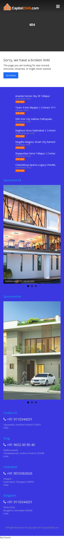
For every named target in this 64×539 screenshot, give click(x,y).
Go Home (11, 75)
